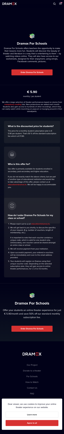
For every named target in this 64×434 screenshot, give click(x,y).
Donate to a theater (32, 370)
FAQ (32, 393)
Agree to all (32, 423)
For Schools (32, 376)
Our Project (32, 364)
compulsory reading (12, 104)
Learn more (32, 414)
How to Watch (32, 382)
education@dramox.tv (17, 184)
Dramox (9, 3)
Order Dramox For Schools (32, 72)
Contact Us (32, 387)
